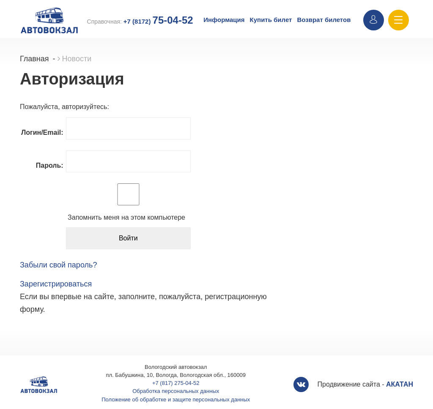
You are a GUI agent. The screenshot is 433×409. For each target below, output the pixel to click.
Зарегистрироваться (56, 284)
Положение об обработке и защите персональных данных (175, 399)
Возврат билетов (324, 19)
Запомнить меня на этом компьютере (125, 217)
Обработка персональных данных (175, 391)
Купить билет (271, 19)
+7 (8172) (158, 21)
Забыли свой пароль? (58, 265)
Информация (223, 19)
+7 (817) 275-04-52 (176, 383)
